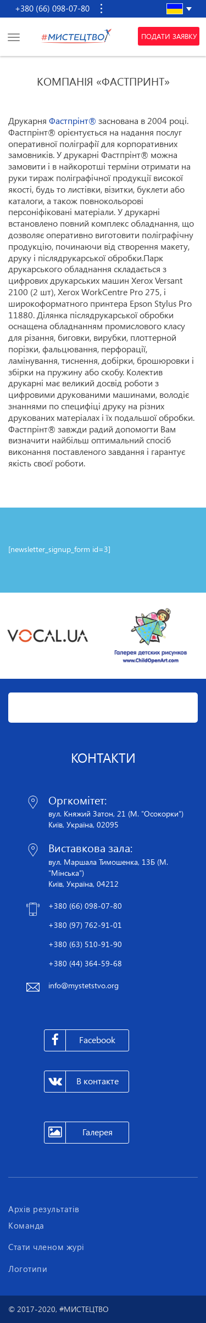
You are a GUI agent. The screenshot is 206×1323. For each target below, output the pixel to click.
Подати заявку (169, 36)
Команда (26, 1225)
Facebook (79, 1040)
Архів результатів (44, 1208)
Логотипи (27, 1268)
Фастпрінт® (72, 121)
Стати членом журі (46, 1246)
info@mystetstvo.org (83, 985)
